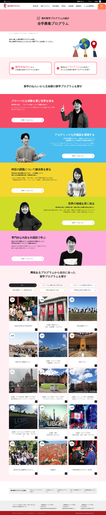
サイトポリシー (31, 513)
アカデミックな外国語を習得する (82, 285)
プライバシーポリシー (18, 513)
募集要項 (78, 6)
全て (22, 285)
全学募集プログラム (50, 490)
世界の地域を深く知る (52, 290)
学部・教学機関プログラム (76, 490)
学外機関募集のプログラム (90, 490)
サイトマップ (41, 513)
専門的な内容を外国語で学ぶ (82, 290)
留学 (101, 7)
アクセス (90, 1)
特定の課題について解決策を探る (22, 290)
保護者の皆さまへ (81, 1)
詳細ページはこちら (27, 120)
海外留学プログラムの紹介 (20, 33)
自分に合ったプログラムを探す (36, 490)
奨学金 (64, 6)
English (96, 1)
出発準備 (70, 6)
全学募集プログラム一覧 (62, 490)
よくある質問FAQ (89, 6)
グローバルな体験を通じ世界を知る (52, 285)
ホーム (10, 33)
